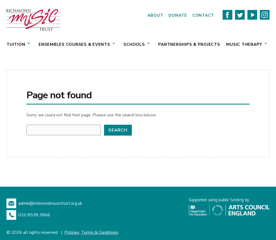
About (155, 15)
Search (117, 130)
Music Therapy (244, 44)
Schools (134, 44)
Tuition (15, 44)
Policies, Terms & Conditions (91, 232)
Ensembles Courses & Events (74, 44)
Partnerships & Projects (189, 44)
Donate (177, 15)
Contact (203, 15)
